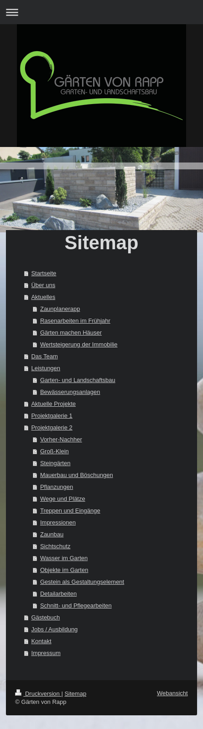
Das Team (44, 356)
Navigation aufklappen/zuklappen (101, 12)
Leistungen (45, 368)
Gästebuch (45, 617)
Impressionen (58, 522)
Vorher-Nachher (61, 439)
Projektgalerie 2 (51, 427)
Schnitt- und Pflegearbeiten (76, 605)
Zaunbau (51, 534)
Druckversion (38, 693)
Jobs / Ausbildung (54, 629)
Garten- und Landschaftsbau (77, 380)
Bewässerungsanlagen (70, 391)
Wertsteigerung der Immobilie (79, 344)
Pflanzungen (56, 486)
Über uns (43, 285)
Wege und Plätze (62, 498)
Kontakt (41, 641)
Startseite (43, 273)
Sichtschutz (55, 546)
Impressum (45, 653)
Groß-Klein (54, 451)
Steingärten (55, 463)
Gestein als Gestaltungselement (82, 581)
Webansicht (172, 693)
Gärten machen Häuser (71, 332)
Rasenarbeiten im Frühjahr (75, 320)
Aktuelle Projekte (53, 403)
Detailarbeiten (58, 593)
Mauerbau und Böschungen (76, 475)
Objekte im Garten (64, 569)
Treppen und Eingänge (70, 510)
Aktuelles (43, 297)
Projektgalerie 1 (51, 415)
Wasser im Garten (64, 558)
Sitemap (75, 693)
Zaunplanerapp (60, 308)
